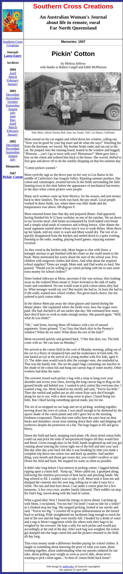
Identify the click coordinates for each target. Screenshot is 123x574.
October (12, 102)
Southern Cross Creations (13, 43)
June (13, 116)
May (13, 120)
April (12, 73)
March (12, 77)
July (13, 112)
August (12, 109)
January (13, 84)
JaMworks (68, 566)
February (13, 80)
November (13, 98)
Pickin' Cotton (13, 177)
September (13, 105)
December (12, 94)
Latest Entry (13, 56)
